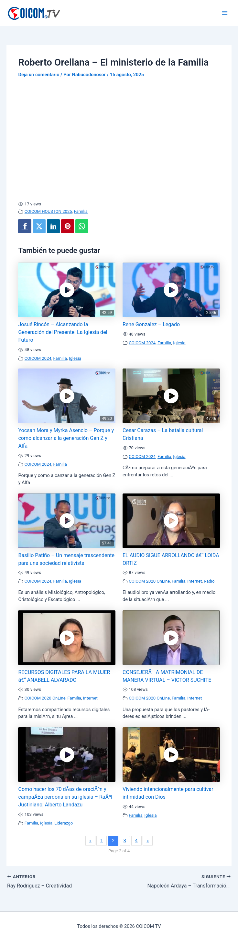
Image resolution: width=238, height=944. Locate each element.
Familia (81, 211)
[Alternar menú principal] (225, 13)
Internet (194, 581)
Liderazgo (63, 823)
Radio (209, 581)
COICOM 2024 (38, 358)
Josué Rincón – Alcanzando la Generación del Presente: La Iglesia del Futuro (62, 332)
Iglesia (75, 358)
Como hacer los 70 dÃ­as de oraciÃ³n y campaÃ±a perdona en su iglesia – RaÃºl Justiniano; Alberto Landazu (65, 797)
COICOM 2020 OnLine (149, 581)
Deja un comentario (38, 75)
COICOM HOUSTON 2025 (48, 211)
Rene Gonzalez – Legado (151, 324)
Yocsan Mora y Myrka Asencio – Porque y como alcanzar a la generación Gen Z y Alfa (66, 438)
